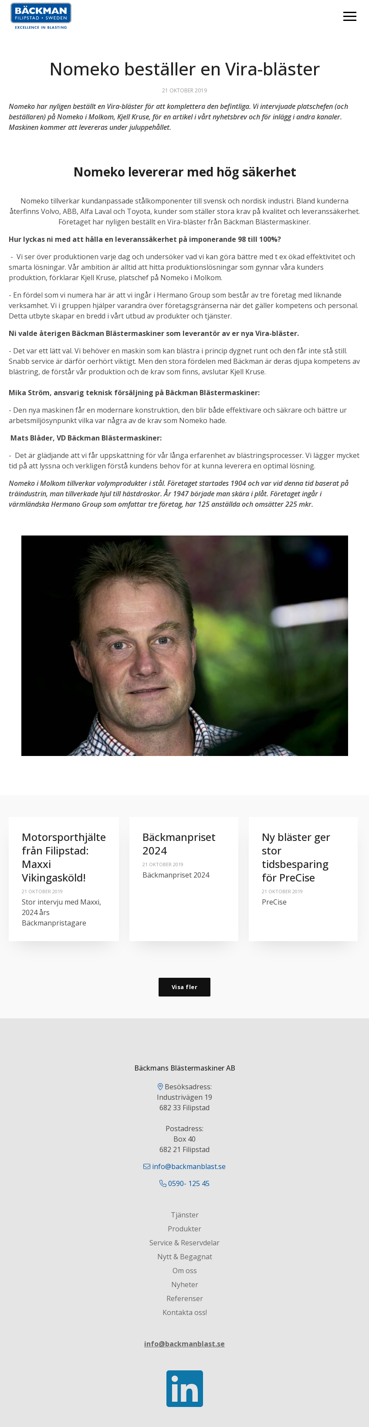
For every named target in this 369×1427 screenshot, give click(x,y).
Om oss (185, 1270)
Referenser (184, 1298)
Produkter (184, 1229)
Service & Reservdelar (184, 1242)
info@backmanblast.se (189, 1166)
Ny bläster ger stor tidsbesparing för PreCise (296, 857)
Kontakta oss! (184, 1312)
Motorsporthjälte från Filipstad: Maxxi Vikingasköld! (64, 857)
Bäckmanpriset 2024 (179, 844)
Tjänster (185, 1215)
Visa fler (185, 987)
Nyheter (184, 1284)
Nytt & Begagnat (184, 1256)
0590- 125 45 (189, 1183)
